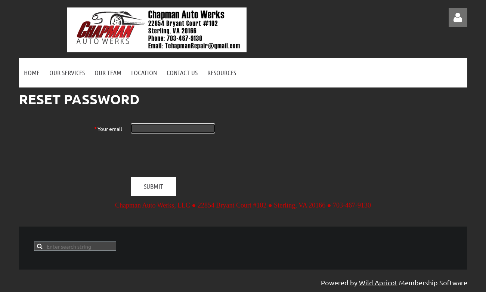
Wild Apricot (378, 282)
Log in (458, 17)
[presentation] (188, 155)
